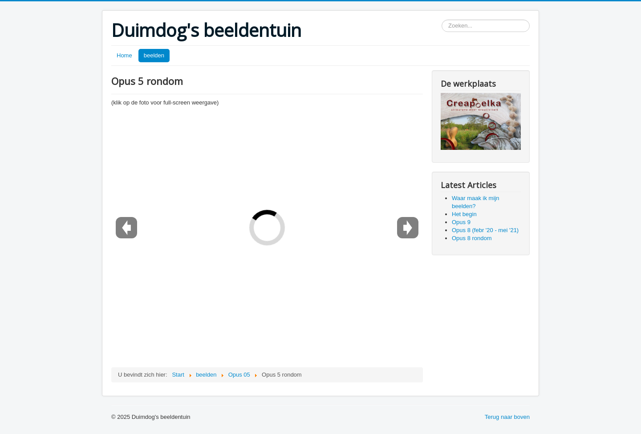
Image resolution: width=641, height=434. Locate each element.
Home (124, 55)
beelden (154, 55)
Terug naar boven (507, 417)
